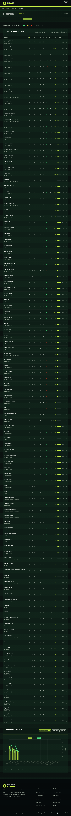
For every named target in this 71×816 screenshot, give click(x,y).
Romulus (6, 335)
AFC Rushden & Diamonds (11, 599)
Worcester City (8, 551)
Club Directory (56, 789)
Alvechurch (7, 125)
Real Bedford (7, 437)
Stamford (13, 8)
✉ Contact (53, 813)
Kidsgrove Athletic (9, 131)
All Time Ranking (40, 795)
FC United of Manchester (11, 617)
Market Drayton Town (10, 263)
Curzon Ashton (8, 587)
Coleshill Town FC (8, 293)
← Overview (64, 13)
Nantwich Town (8, 389)
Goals (63, 731)
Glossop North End (9, 425)
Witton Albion (7, 359)
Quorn (5, 485)
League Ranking (40, 799)
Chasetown (7, 77)
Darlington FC (7, 605)
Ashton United (8, 371)
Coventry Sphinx (8, 653)
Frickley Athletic (8, 95)
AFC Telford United (9, 269)
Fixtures (19, 19)
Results (12, 19)
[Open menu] (66, 3)
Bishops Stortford (9, 347)
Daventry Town (8, 233)
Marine (5, 407)
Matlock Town (8, 305)
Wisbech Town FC (9, 185)
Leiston (6, 209)
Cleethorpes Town (9, 203)
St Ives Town (7, 197)
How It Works (56, 802)
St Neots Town (8, 311)
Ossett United (8, 635)
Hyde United (7, 521)
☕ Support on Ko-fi (62, 813)
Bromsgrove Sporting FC (11, 149)
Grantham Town (8, 275)
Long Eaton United (9, 461)
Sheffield (6, 179)
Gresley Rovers (8, 101)
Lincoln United (8, 71)
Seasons (35, 19)
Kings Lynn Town (8, 545)
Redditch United (8, 155)
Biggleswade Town (9, 449)
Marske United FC (9, 629)
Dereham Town (8, 539)
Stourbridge (7, 89)
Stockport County (9, 702)
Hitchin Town (7, 221)
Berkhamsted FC (8, 623)
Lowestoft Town (8, 527)
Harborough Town (9, 167)
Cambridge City (8, 245)
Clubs (7, 8)
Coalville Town (8, 479)
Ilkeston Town (8, 251)
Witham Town (7, 660)
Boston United (8, 678)
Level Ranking (39, 802)
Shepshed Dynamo (9, 227)
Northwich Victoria (9, 503)
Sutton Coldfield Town (10, 113)
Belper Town (7, 53)
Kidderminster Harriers (10, 665)
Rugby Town (7, 467)
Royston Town (8, 161)
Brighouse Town (8, 515)
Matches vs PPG (45, 731)
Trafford (6, 575)
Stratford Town (8, 215)
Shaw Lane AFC (8, 557)
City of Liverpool (8, 708)
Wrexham (6, 641)
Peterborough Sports (10, 413)
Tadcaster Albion (9, 497)
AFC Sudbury (7, 137)
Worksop (6, 431)
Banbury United (8, 329)
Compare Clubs (57, 799)
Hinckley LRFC (7, 473)
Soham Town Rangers (10, 533)
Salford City (7, 647)
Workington (7, 383)
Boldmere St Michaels (10, 455)
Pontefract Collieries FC (10, 509)
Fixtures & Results (57, 792)
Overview (4, 19)
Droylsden (6, 696)
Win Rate (55, 731)
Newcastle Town (8, 239)
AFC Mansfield (8, 443)
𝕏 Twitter (45, 813)
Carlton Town (7, 83)
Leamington (7, 377)
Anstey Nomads (8, 714)
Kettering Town (8, 143)
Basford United (8, 257)
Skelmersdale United (9, 287)
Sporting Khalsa (8, 281)
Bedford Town (8, 593)
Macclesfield (7, 671)
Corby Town (7, 191)
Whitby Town (7, 353)
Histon (5, 491)
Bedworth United (8, 107)
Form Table (56, 795)
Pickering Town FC (9, 581)
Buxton (6, 365)
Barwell (6, 65)
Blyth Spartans (8, 419)
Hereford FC (7, 683)
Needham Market (8, 341)
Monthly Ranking (40, 792)
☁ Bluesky (39, 813)
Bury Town (6, 611)
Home (2, 8)
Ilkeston (6, 323)
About (54, 805)
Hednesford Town (9, 720)
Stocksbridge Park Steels (11, 119)
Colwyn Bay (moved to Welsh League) (14, 569)
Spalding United (8, 41)
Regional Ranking (40, 805)
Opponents (27, 19)
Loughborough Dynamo (10, 59)
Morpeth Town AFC (9, 563)
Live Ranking (39, 789)
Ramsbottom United (9, 401)
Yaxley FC (6, 299)
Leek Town (7, 173)
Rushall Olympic (8, 395)
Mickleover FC (8, 317)
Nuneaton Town (8, 690)
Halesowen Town (8, 47)
